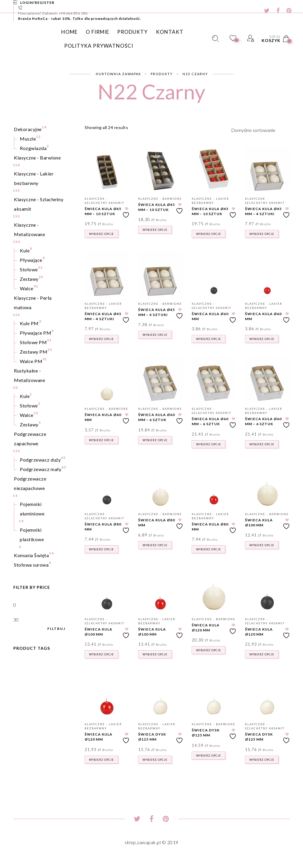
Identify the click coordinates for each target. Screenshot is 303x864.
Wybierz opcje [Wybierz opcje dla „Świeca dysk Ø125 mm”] (155, 759)
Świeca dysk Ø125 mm (152, 737)
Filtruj (56, 629)
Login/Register (37, 2)
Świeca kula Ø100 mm (259, 522)
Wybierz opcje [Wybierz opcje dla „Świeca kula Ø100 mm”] (261, 545)
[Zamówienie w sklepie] (260, 129)
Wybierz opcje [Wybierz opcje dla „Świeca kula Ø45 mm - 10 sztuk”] (101, 234)
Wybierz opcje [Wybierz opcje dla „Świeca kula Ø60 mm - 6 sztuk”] (155, 440)
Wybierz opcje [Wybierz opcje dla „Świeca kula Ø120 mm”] (208, 650)
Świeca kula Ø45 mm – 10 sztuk (103, 211)
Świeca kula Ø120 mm (206, 627)
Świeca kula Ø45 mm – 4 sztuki (263, 211)
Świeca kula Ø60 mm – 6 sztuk (156, 417)
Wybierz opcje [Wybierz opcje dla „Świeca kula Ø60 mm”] (208, 339)
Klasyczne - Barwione (160, 198)
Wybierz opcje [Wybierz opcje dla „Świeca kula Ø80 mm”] (101, 549)
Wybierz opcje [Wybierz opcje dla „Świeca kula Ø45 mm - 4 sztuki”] (261, 234)
